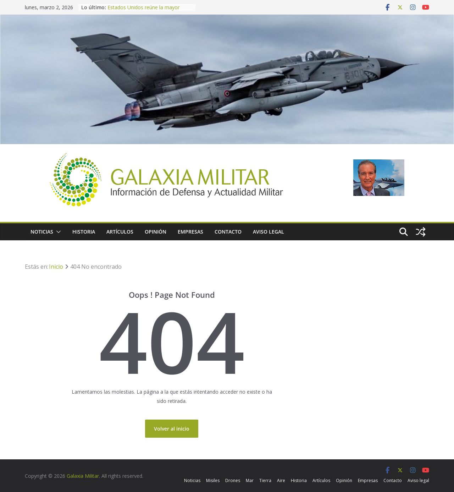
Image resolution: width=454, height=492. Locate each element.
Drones (232, 480)
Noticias (42, 231)
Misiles (213, 480)
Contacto (228, 231)
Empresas (190, 231)
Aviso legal (268, 231)
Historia (83, 231)
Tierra (265, 480)
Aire (281, 480)
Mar (250, 480)
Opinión (155, 231)
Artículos (119, 231)
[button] (57, 232)
